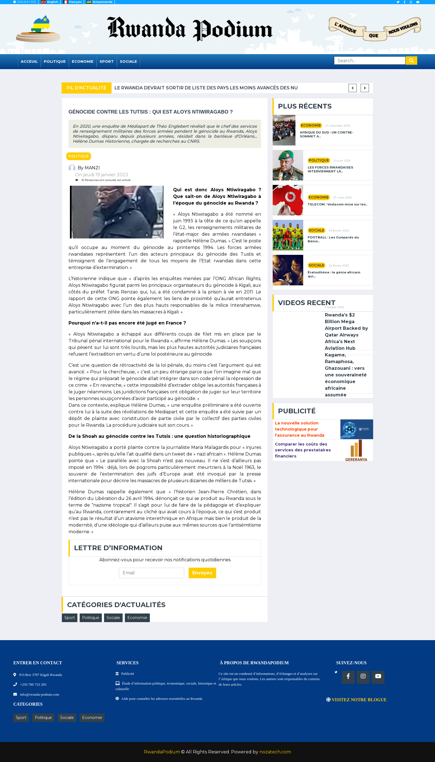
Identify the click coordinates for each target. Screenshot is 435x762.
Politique (55, 61)
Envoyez (202, 572)
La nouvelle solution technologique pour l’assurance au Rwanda (299, 429)
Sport (107, 61)
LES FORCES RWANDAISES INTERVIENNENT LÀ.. (330, 169)
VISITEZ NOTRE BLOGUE (356, 699)
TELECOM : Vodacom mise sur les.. (337, 204)
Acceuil (29, 61)
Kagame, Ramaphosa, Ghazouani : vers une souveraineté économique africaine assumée (346, 375)
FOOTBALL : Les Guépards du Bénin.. (333, 239)
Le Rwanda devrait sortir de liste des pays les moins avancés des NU (259, 87)
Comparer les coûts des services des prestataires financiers (303, 450)
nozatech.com (275, 752)
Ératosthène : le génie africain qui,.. (334, 274)
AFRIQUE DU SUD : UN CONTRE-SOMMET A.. (326, 134)
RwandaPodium (162, 752)
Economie (82, 61)
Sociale (128, 61)
